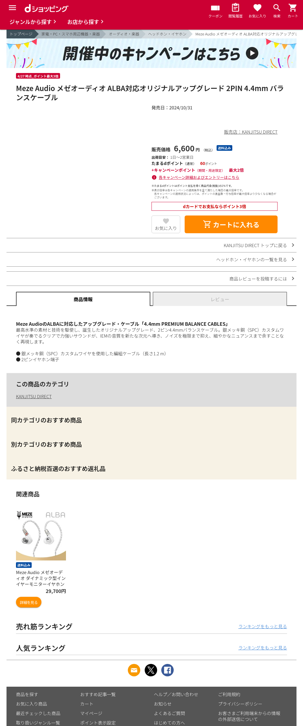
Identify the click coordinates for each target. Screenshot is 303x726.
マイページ (91, 713)
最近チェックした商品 (38, 713)
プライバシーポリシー (240, 704)
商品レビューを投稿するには (258, 278)
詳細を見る (29, 602)
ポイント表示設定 (98, 722)
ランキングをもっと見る (262, 626)
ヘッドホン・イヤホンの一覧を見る (251, 259)
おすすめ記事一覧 (98, 694)
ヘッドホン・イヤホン (167, 34)
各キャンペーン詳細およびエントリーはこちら (199, 177)
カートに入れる (231, 224)
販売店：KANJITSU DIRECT (251, 132)
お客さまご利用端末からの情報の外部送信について (249, 716)
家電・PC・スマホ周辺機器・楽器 (70, 34)
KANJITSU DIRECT (34, 396)
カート (87, 704)
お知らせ (163, 704)
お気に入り (166, 228)
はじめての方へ (169, 722)
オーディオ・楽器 (124, 34)
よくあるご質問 (169, 713)
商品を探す (27, 694)
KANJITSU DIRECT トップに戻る (255, 245)
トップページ (21, 34)
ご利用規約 (229, 694)
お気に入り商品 (31, 704)
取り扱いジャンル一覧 (38, 722)
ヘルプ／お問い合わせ (176, 694)
